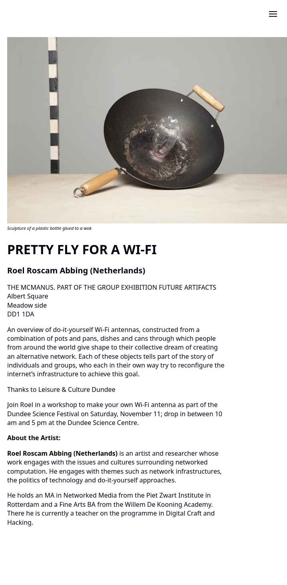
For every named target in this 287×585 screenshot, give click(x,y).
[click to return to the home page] (19, 11)
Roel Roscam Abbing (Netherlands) (63, 453)
